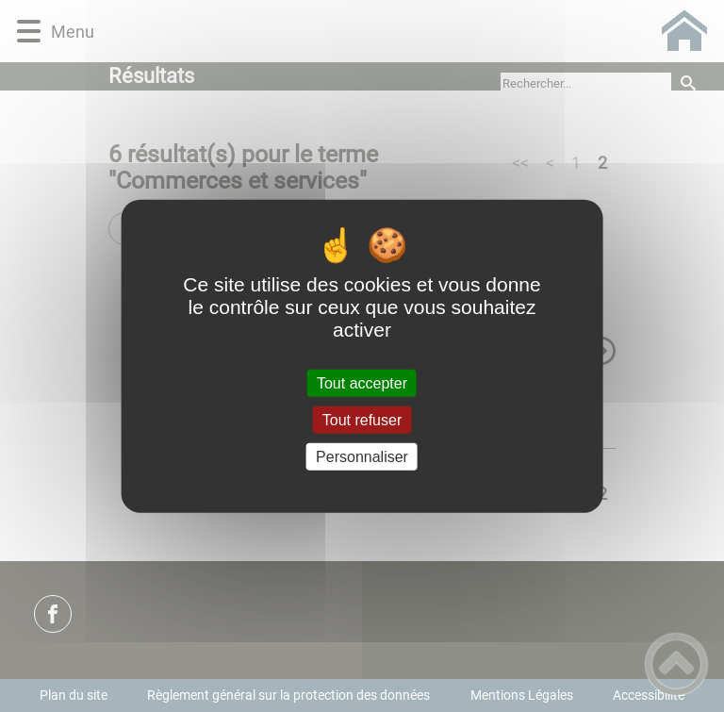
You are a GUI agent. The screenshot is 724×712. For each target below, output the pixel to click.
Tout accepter (362, 382)
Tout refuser (362, 419)
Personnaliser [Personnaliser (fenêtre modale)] (362, 457)
